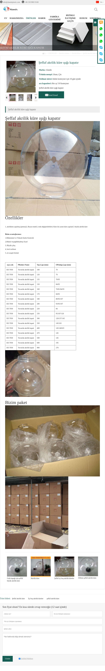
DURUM (83, 18)
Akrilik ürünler (64, 53)
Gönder (7, 659)
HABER (41, 18)
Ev (44, 53)
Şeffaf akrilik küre (18, 599)
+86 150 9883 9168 (31, 2)
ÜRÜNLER (31, 18)
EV (5, 18)
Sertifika (95, 18)
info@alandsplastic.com (11, 2)
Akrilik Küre (76, 53)
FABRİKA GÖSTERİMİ (54, 18)
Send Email (51, 94)
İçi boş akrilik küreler (35, 599)
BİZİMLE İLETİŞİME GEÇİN (70, 18)
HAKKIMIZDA (16, 18)
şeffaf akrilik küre (53, 599)
